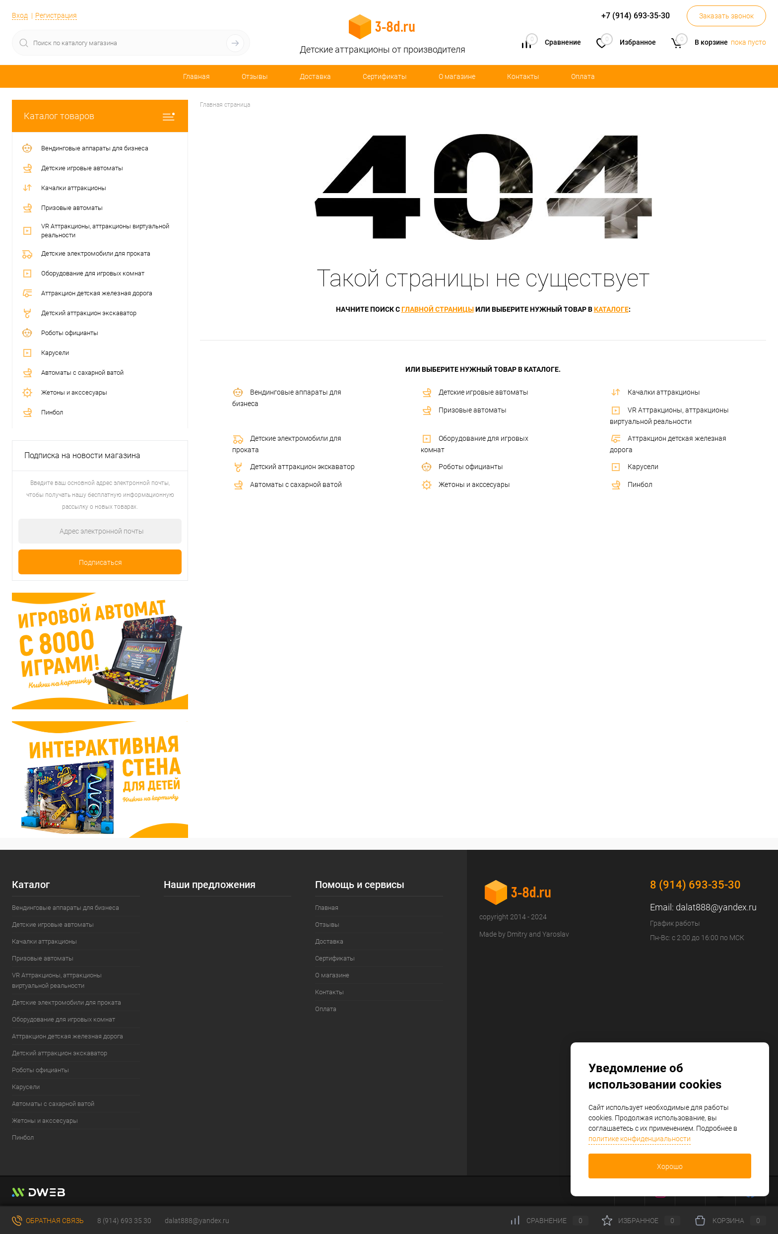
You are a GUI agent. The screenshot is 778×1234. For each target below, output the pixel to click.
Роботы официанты (462, 467)
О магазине (457, 76)
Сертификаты (385, 76)
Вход (20, 15)
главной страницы (437, 309)
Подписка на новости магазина (82, 455)
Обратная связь (48, 1221)
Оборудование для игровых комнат (474, 443)
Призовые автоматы (464, 410)
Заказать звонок (726, 16)
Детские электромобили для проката (286, 443)
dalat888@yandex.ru (716, 907)
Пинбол (631, 485)
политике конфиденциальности (639, 1139)
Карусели (634, 467)
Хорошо (670, 1166)
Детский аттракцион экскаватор (293, 467)
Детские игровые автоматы (474, 393)
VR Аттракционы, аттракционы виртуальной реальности (669, 415)
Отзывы (255, 76)
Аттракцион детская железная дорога (668, 443)
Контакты (523, 76)
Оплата (583, 76)
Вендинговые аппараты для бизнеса (286, 397)
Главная (196, 76)
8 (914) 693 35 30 (124, 1221)
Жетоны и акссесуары (465, 485)
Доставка (315, 76)
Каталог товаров (100, 116)
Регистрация (56, 15)
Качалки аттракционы (655, 393)
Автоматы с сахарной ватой (287, 485)
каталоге (611, 309)
